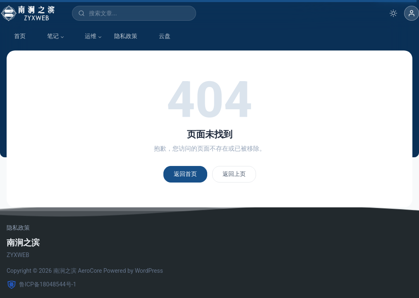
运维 (86, 36)
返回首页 (185, 174)
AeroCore (90, 270)
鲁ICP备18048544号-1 (41, 285)
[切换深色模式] (393, 13)
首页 (16, 36)
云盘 (160, 36)
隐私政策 (125, 36)
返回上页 (234, 174)
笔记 (49, 36)
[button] (411, 13)
